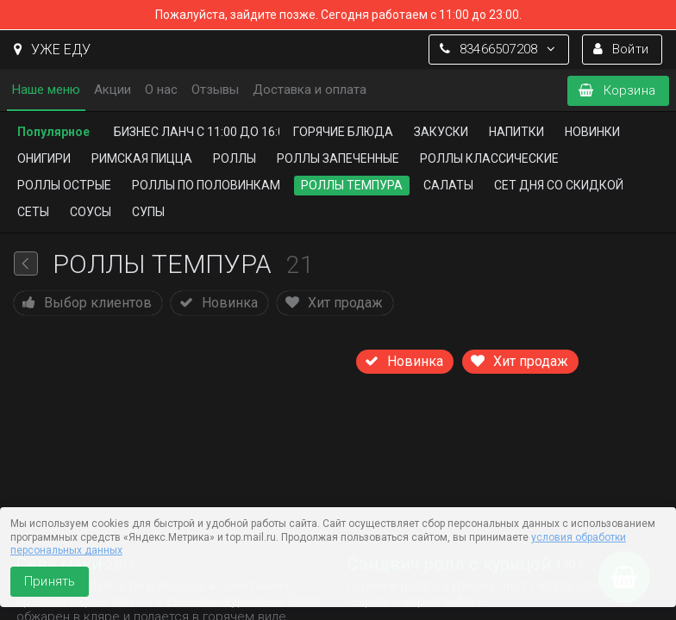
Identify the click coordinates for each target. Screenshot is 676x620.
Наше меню (46, 89)
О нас (161, 89)
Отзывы (215, 89)
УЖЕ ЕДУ (52, 49)
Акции (112, 89)
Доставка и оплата (309, 89)
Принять (49, 581)
